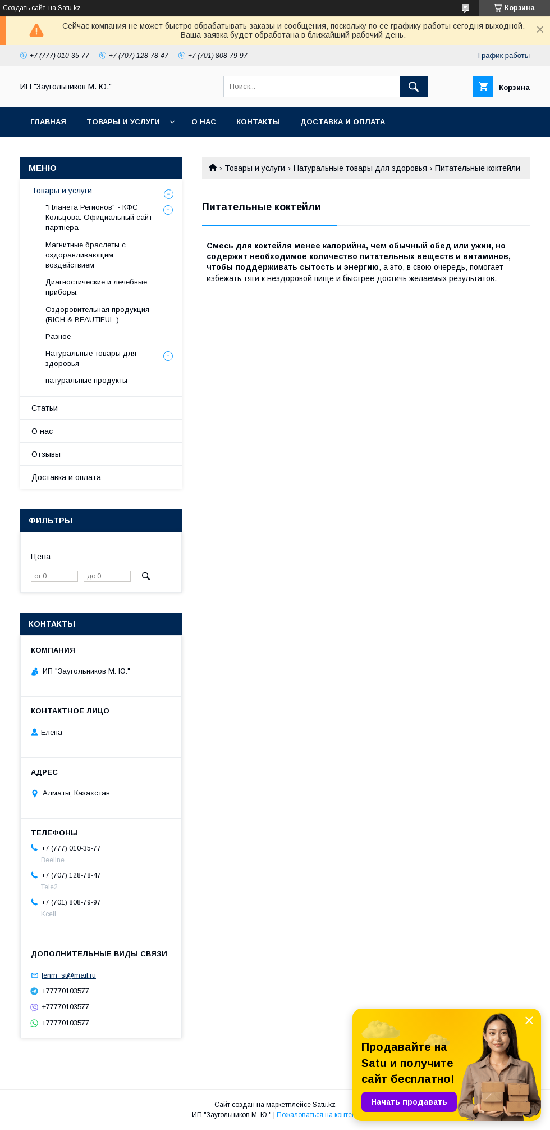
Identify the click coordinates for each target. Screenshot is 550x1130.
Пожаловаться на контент (318, 1115)
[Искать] (414, 86)
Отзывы (46, 454)
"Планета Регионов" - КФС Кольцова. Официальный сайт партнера (98, 217)
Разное (58, 336)
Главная (48, 121)
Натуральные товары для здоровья (360, 168)
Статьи (44, 408)
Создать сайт (24, 8)
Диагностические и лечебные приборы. (96, 287)
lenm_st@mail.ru (69, 975)
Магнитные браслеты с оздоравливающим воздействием (85, 255)
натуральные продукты (86, 380)
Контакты (258, 121)
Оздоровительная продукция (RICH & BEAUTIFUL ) (97, 314)
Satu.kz (324, 1105)
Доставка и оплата (342, 121)
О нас (203, 121)
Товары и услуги (123, 121)
